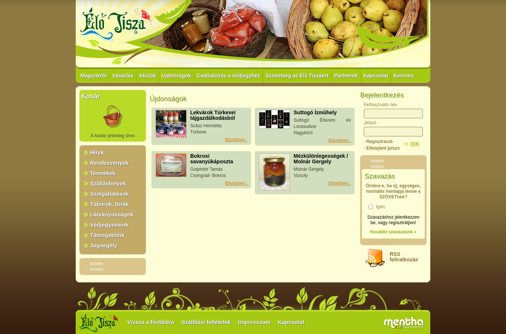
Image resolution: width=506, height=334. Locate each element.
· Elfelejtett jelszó (382, 148)
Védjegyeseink (109, 225)
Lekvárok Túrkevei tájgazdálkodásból (213, 115)
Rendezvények (109, 163)
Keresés (404, 76)
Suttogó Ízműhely (315, 112)
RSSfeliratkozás (404, 256)
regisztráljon (402, 222)
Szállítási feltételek (205, 322)
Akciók (147, 76)
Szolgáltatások (109, 194)
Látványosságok (112, 214)
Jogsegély (103, 245)
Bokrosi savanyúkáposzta (211, 158)
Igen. (381, 206)
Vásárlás (123, 76)
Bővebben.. (236, 139)
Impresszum (254, 322)
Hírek (97, 152)
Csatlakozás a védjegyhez (228, 76)
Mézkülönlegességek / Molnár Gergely (321, 158)
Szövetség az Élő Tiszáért (297, 76)
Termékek (103, 173)
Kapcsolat (375, 76)
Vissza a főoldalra (150, 322)
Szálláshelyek (108, 183)
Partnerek (346, 76)
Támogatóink (107, 235)
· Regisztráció (378, 141)
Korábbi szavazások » (393, 231)
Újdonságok (176, 76)
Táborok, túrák (109, 204)
